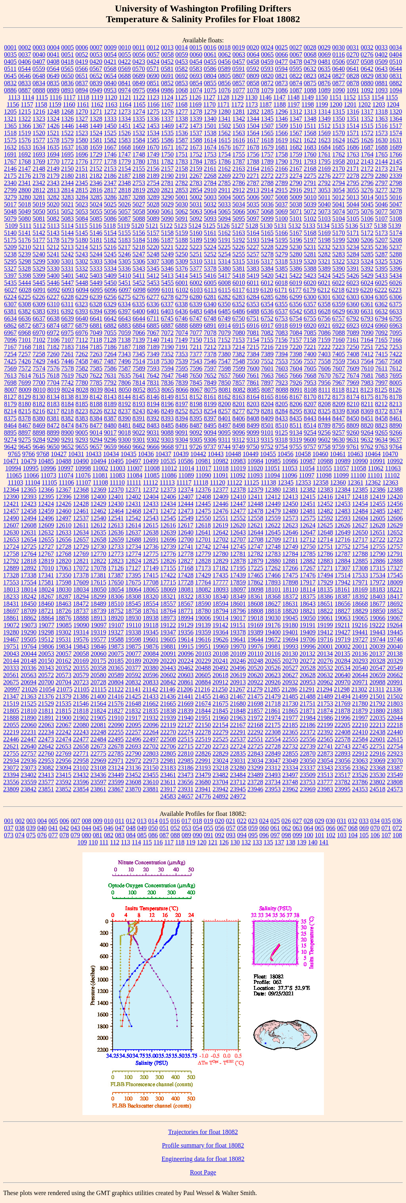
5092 (196, 218)
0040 (39, 54)
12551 (220, 518)
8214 (10, 411)
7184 (81, 347)
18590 (203, 603)
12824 (133, 561)
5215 (96, 247)
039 (31, 828)
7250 (353, 347)
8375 (10, 418)
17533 (360, 575)
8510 (281, 425)
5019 (39, 204)
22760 (46, 753)
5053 (81, 211)
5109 (11, 225)
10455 (268, 454)
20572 (46, 675)
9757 (310, 446)
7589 (138, 368)
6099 (153, 289)
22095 (133, 725)
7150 (195, 339)
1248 (53, 111)
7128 (109, 339)
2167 (295, 168)
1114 (28, 97)
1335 (138, 118)
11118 (200, 482)
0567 (96, 68)
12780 (220, 553)
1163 (111, 104)
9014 (96, 432)
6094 (82, 289)
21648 (133, 703)
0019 (238, 47)
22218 (395, 725)
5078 (395, 211)
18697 (11, 610)
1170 (209, 104)
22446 (11, 739)
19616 (203, 639)
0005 (67, 47)
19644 (255, 639)
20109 (238, 653)
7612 (395, 368)
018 (197, 820)
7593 (153, 368)
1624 (338, 140)
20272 (308, 660)
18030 (64, 589)
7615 (39, 375)
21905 (98, 717)
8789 (324, 425)
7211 (196, 347)
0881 (381, 83)
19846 (98, 646)
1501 (210, 125)
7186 (110, 347)
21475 (255, 696)
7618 (53, 375)
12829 (220, 561)
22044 (395, 717)
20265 (273, 660)
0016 (210, 47)
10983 (238, 461)
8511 (295, 425)
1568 (310, 133)
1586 (167, 140)
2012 (353, 161)
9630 (338, 439)
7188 (138, 347)
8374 (395, 411)
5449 (96, 282)
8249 (167, 411)
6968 (24, 332)
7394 (281, 354)
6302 (338, 297)
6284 (253, 297)
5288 (395, 254)
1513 (338, 125)
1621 (295, 140)
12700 (185, 539)
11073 (48, 475)
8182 (39, 404)
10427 (59, 454)
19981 (273, 646)
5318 (281, 261)
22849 (273, 753)
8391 (138, 418)
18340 (220, 596)
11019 (238, 468)
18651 (325, 603)
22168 (255, 725)
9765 (14, 454)
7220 (295, 347)
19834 (63, 646)
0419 (81, 61)
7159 (324, 339)
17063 (63, 568)
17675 (133, 582)
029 (319, 820)
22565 (325, 739)
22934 (11, 760)
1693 (39, 154)
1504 (253, 125)
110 (93, 842)
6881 (96, 325)
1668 (124, 147)
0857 (238, 83)
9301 (138, 439)
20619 (238, 675)
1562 (224, 133)
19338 (133, 632)
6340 (210, 304)
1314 (324, 111)
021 (231, 820)
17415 (151, 575)
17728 (185, 582)
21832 (133, 710)
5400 (53, 275)
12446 (220, 503)
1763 (353, 154)
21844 (203, 710)
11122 (234, 482)
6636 (24, 318)
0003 (39, 47)
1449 (96, 125)
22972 (133, 760)
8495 (210, 425)
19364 (220, 632)
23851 (46, 789)
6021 (324, 282)
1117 (69, 97)
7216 (267, 347)
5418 (238, 275)
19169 (255, 625)
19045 (290, 618)
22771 (81, 753)
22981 (168, 760)
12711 (290, 539)
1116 (56, 97)
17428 (185, 575)
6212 (324, 289)
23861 (98, 789)
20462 (185, 668)
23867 (116, 789)
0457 (238, 61)
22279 (220, 732)
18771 (185, 610)
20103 (203, 653)
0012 (153, 47)
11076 (82, 475)
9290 (53, 439)
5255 (238, 254)
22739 (308, 746)
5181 (96, 240)
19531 (63, 639)
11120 (217, 482)
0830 (381, 76)
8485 (167, 425)
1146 (265, 97)
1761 (324, 154)
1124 (167, 97)
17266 (290, 568)
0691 (167, 76)
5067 (253, 211)
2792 (324, 182)
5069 (281, 211)
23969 (308, 789)
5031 (196, 204)
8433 (281, 418)
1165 (139, 104)
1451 (124, 125)
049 (142, 828)
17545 (395, 575)
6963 (395, 325)
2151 (81, 168)
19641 (238, 639)
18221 (394, 589)
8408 (253, 418)
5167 (295, 232)
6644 (138, 318)
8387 (110, 418)
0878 (353, 83)
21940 (185, 717)
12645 (273, 532)
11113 (167, 482)
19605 (168, 639)
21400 (98, 696)
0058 (167, 54)
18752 (116, 610)
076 (42, 835)
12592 (325, 518)
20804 (116, 682)
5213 (67, 247)
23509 (308, 774)
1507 (267, 125)
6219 (352, 289)
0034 (395, 47)
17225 (255, 568)
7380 (224, 354)
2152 (96, 168)
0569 (124, 68)
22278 (203, 732)
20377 (133, 668)
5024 (96, 204)
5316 (253, 261)
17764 (203, 582)
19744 (377, 639)
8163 (238, 396)
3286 (110, 197)
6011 (253, 282)
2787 (253, 182)
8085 (253, 389)
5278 (267, 254)
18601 (238, 603)
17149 (151, 568)
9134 (295, 432)
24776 (203, 796)
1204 (393, 104)
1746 (110, 154)
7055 (110, 332)
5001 (181, 197)
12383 (325, 489)
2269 (224, 175)
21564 (98, 703)
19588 (116, 639)
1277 (181, 111)
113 (125, 842)
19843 (81, 646)
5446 (53, 282)
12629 (395, 525)
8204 (267, 404)
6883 (124, 325)
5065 (224, 211)
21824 (98, 710)
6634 (10, 318)
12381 (290, 489)
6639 (67, 318)
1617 (253, 140)
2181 (81, 175)
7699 (24, 382)
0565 (67, 68)
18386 (325, 596)
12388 (395, 489)
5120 (137, 225)
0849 (138, 83)
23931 (185, 789)
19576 (81, 639)
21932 (151, 717)
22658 (81, 746)
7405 (338, 354)
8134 (53, 396)
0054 (110, 54)
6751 (253, 318)
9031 (153, 432)
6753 (281, 318)
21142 (150, 689)
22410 (360, 732)
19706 (308, 639)
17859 (238, 582)
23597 (98, 782)
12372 (151, 489)
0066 (281, 54)
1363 (381, 118)
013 (142, 820)
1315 (338, 111)
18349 (238, 596)
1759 (295, 154)
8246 (153, 411)
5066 (238, 211)
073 (8, 835)
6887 (167, 325)
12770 (98, 553)
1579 (67, 140)
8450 (353, 418)
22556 (308, 739)
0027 (295, 47)
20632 (325, 675)
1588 (196, 140)
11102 (392, 475)
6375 (395, 304)
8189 (110, 404)
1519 (24, 133)
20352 (63, 668)
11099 (341, 475)
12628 (377, 525)
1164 (125, 104)
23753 (308, 782)
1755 (238, 154)
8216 (39, 411)
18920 (116, 618)
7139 (138, 339)
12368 (81, 489)
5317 (267, 261)
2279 (367, 175)
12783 (273, 553)
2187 (124, 175)
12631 (28, 532)
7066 (138, 332)
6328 (96, 304)
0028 (310, 47)
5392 (367, 268)
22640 (28, 746)
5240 (39, 254)
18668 (360, 603)
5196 (295, 240)
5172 (367, 232)
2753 (138, 182)
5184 (138, 240)
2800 (24, 190)
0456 (224, 61)
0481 (324, 61)
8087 (267, 389)
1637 (67, 147)
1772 (67, 161)
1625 (353, 140)
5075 (353, 211)
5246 (124, 254)
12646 (290, 532)
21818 (81, 710)
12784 (290, 553)
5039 (310, 204)
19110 (133, 625)
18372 (290, 596)
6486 (238, 311)
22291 (238, 732)
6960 (381, 325)
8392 (153, 418)
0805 (224, 76)
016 (175, 820)
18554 (151, 603)
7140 (152, 339)
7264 (110, 354)
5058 (138, 211)
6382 (24, 311)
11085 (151, 475)
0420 (96, 61)
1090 (338, 90)
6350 (224, 304)
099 (297, 835)
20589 (116, 675)
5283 (338, 254)
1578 (53, 140)
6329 (110, 304)
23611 (168, 782)
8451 (367, 418)
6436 (181, 311)
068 (353, 828)
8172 (324, 396)
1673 (196, 147)
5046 (381, 204)
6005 (210, 282)
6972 (53, 332)
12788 (360, 553)
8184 (67, 404)
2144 (381, 161)
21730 (290, 703)
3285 (96, 197)
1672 (181, 147)
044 (86, 828)
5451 (124, 282)
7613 (10, 375)
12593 (342, 518)
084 (131, 835)
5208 (395, 240)
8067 (196, 389)
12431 (133, 503)
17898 (290, 582)
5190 (210, 240)
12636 (116, 532)
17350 (63, 575)
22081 (98, 725)
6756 (324, 318)
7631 (110, 375)
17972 (377, 582)
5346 (167, 268)
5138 (380, 225)
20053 (46, 653)
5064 (210, 211)
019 (208, 820)
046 (108, 828)
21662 (151, 703)
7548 (238, 361)
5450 (110, 282)
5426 (353, 275)
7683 (381, 375)
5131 (280, 225)
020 (219, 820)
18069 (168, 589)
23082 (46, 767)
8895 (10, 432)
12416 (325, 496)
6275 (124, 297)
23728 (255, 782)
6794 (381, 318)
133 (257, 842)
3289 (153, 197)
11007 (134, 468)
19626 (220, 639)
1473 (196, 125)
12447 (238, 503)
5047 (395, 204)
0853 (181, 83)
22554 (273, 739)
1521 (53, 133)
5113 (53, 225)
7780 (81, 382)
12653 (11, 539)
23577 (46, 782)
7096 (10, 339)
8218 (67, 411)
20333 (11, 668)
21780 (360, 703)
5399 (39, 275)
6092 (53, 289)
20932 (290, 682)
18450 (28, 603)
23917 (168, 789)
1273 (124, 111)
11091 (220, 475)
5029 (167, 204)
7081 (253, 332)
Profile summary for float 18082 (203, 1145)
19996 (308, 646)
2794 (338, 182)
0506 (338, 61)
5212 (53, 247)
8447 (338, 418)
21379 (63, 696)
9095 (224, 432)
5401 (67, 275)
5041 (338, 204)
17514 (342, 575)
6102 (182, 289)
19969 (220, 646)
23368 (377, 767)
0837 (81, 83)
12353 (303, 482)
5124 (194, 225)
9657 (96, 446)
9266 (395, 432)
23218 (220, 767)
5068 (267, 211)
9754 (281, 446)
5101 (295, 218)
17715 (168, 582)
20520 (255, 668)
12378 (238, 489)
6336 (153, 304)
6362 (381, 304)
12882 (308, 561)
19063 (342, 618)
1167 (167, 104)
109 (82, 842)
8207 (310, 404)
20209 (151, 660)
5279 (281, 254)
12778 (185, 553)
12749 (290, 546)
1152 (349, 97)
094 (242, 835)
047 (119, 828)
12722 (377, 539)
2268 (210, 175)
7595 (181, 368)
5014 (367, 197)
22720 (203, 746)
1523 (81, 133)
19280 (11, 632)
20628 (308, 675)
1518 (10, 133)
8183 (53, 404)
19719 (342, 639)
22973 (151, 760)
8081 (224, 389)
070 (375, 828)
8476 (81, 425)
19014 (220, 618)
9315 (267, 439)
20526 (273, 668)
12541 (116, 518)
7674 (353, 375)
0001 (10, 47)
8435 (295, 418)
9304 (181, 439)
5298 (24, 261)
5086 (110, 218)
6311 (67, 304)
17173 (203, 568)
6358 (324, 304)
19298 (46, 632)
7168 (24, 347)
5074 (338, 211)
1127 (209, 97)
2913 (253, 190)
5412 (153, 275)
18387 (342, 596)
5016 (395, 197)
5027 (138, 204)
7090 (367, 332)
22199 (325, 725)
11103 (15, 482)
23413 (46, 774)
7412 (367, 354)
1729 (96, 154)
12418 (360, 496)
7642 (153, 375)
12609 (46, 525)
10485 (46, 461)
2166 (281, 168)
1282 (253, 111)
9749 (238, 446)
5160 (196, 232)
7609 (353, 368)
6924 (367, 325)
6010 (238, 282)
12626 (342, 525)
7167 (10, 347)
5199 (338, 240)
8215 (24, 411)
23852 (63, 789)
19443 (377, 632)
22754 (395, 746)
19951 (203, 646)
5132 (294, 225)
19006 (203, 618)
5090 (167, 218)
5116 (95, 225)
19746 (395, 639)
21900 (63, 717)
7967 (338, 382)
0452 (167, 61)
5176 (24, 240)
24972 (238, 796)
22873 (325, 753)
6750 (238, 318)
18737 (81, 610)
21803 (395, 703)
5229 (281, 247)
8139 (81, 396)
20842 (168, 682)
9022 (138, 432)
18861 (11, 618)
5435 (10, 282)
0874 (295, 83)
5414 (181, 275)
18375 (308, 596)
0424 (153, 61)
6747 (196, 318)
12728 (63, 546)
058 (242, 828)
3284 (81, 197)
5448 (81, 282)
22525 (220, 739)
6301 (324, 297)
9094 (210, 432)
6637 (39, 318)
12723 (395, 539)
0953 (110, 90)
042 (64, 828)
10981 (203, 461)
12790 (377, 553)
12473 (185, 511)
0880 (367, 83)
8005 (395, 382)
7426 (24, 361)
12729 (81, 546)
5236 (381, 247)
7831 (153, 382)
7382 (238, 354)
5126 (223, 225)
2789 (281, 182)
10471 (11, 461)
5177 (39, 240)
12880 (273, 561)
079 (75, 835)
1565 (267, 133)
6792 (353, 318)
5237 (395, 247)
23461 (168, 774)
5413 (167, 275)
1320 (395, 111)
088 (175, 835)
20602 (168, 675)
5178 (53, 240)
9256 (324, 432)
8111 (324, 389)
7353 (181, 354)
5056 (110, 211)
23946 (255, 789)
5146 (96, 232)
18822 (325, 610)
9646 (39, 446)
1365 (10, 125)
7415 (381, 354)
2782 (181, 182)
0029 (324, 47)
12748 (273, 546)
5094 (224, 218)
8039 (96, 389)
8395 (196, 418)
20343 (46, 668)
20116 (272, 653)
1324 (53, 118)
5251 (196, 254)
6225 (24, 297)
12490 (11, 518)
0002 (24, 47)
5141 (24, 232)
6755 (310, 318)
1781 (153, 161)
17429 (203, 575)
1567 (295, 133)
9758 (324, 446)
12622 (273, 525)
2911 (224, 190)
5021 (67, 204)
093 (231, 835)
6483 (196, 311)
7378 (210, 354)
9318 (281, 439)
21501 (377, 696)
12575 (308, 518)
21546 (81, 703)
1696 (81, 154)
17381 (98, 575)
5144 (67, 232)
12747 (255, 546)
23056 (342, 760)
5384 (267, 268)
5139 (394, 225)
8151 (181, 396)
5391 (353, 268)
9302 (153, 439)
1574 (395, 133)
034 (375, 820)
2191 (181, 175)
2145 (395, 161)
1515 (367, 125)
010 (108, 820)
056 (219, 828)
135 (268, 842)
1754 (224, 154)
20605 (203, 675)
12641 (203, 532)
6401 (153, 311)
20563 (28, 675)
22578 (342, 739)
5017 (10, 204)
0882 (395, 83)
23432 (81, 774)
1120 (111, 97)
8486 (181, 425)
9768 (42, 454)
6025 (381, 282)
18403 (377, 596)
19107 (116, 625)
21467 (238, 696)
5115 (81, 225)
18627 (273, 603)
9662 (138, 446)
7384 (253, 354)
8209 (338, 404)
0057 (153, 54)
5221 (167, 247)
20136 (360, 653)
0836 (67, 83)
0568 (110, 68)
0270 (353, 54)
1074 (196, 90)
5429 (367, 275)
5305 (124, 261)
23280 (238, 767)
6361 (367, 304)
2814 (67, 190)
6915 (238, 325)
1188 (280, 104)
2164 (253, 168)
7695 (395, 375)
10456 (285, 454)
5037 (281, 204)
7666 (295, 375)
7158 (309, 339)
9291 (67, 439)
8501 (267, 425)
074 (20, 835)
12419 (377, 496)
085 (142, 835)
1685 (338, 147)
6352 (238, 304)
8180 (24, 404)
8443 (310, 418)
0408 (53, 61)
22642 (46, 746)
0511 (10, 68)
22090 (116, 725)
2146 (10, 168)
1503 (238, 125)
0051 (67, 54)
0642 (367, 68)
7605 (310, 368)
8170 (310, 396)
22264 (151, 732)
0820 (267, 76)
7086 (324, 332)
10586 (185, 461)
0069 (324, 54)
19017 (238, 618)
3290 (167, 197)
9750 (253, 446)
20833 (151, 682)
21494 (342, 696)
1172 (237, 104)
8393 (167, 418)
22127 (185, 725)
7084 (295, 332)
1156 (13, 104)
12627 (360, 525)
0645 (10, 76)
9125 (281, 432)
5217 (124, 247)
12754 (360, 546)
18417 (395, 596)
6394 (96, 311)
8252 (181, 411)
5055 (96, 211)
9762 (367, 446)
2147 (24, 168)
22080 (81, 725)
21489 (325, 696)
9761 (353, 446)
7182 (53, 347)
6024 (367, 282)
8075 (210, 389)
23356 (342, 767)
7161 (352, 339)
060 (264, 828)
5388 (310, 268)
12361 (355, 482)
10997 (65, 468)
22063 (46, 725)
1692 (24, 154)
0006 (81, 47)
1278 (196, 111)
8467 (24, 425)
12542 (133, 518)
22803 (151, 753)
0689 (138, 76)
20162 (63, 660)
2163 (238, 168)
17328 (11, 575)
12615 (151, 525)
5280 (295, 254)
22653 (63, 746)
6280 (196, 297)
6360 (353, 304)
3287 (124, 197)
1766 (395, 154)
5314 (224, 261)
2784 (210, 182)
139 (301, 842)
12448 (255, 503)
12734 (133, 546)
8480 (110, 425)
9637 (395, 439)
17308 (360, 568)
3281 (39, 197)
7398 (295, 354)
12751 (325, 546)
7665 (281, 375)
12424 (46, 503)
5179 (67, 240)
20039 (377, 646)
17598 (63, 582)
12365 (28, 489)
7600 (253, 368)
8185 (81, 404)
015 (164, 820)
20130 (290, 653)
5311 (210, 261)
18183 (377, 589)
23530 (377, 774)
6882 (110, 325)
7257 (24, 354)
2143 (367, 161)
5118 (109, 225)
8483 (153, 425)
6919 (295, 325)
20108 (221, 653)
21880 (377, 710)
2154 (124, 168)
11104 (32, 482)
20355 (81, 668)
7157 (295, 339)
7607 (338, 368)
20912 (220, 682)
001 (8, 820)
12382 (308, 489)
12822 (98, 561)
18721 (46, 610)
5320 (310, 261)
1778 (110, 161)
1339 (196, 118)
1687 (367, 147)
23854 (81, 789)
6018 (281, 282)
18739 (98, 610)
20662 (395, 675)
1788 (253, 161)
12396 (63, 496)
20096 (186, 653)
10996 (48, 468)
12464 (116, 511)
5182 (110, 240)
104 (353, 835)
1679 (267, 147)
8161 (210, 396)
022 (242, 820)
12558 (255, 518)
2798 (395, 182)
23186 (185, 767)
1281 (238, 111)
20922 (255, 682)
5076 (367, 211)
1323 (39, 118)
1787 (238, 161)
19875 (133, 646)
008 (86, 820)
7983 (367, 382)
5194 (267, 240)
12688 (133, 539)
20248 (255, 660)
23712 (238, 782)
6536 (267, 311)
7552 (267, 361)
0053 (96, 54)
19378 (238, 632)
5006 (253, 197)
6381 (10, 311)
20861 (185, 682)
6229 (81, 297)
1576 (24, 140)
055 (208, 828)
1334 (124, 118)
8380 (39, 418)
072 (397, 828)
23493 (273, 774)
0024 (267, 47)
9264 (367, 432)
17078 (98, 568)
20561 (11, 675)
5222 (181, 247)
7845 (196, 382)
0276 (367, 54)
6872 (24, 325)
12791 (395, 553)
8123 (366, 389)
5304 (110, 261)
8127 (10, 396)
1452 (138, 125)
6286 (281, 297)
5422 (295, 275)
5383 (253, 268)
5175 (10, 240)
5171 (353, 232)
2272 (267, 175)
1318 (381, 111)
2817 (110, 190)
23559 (28, 782)
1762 (338, 154)
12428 (81, 503)
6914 (224, 325)
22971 (116, 760)
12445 (203, 503)
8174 (353, 396)
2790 (295, 182)
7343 (124, 354)
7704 (53, 382)
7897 (267, 382)
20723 (81, 682)
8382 (67, 418)
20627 (290, 675)
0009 (110, 47)
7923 (281, 382)
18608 (255, 603)
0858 (253, 83)
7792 (110, 382)
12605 (377, 518)
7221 (310, 347)
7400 (310, 354)
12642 (220, 532)
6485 (224, 311)
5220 (153, 247)
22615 (395, 739)
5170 (338, 232)
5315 (238, 261)
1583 (124, 140)
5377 (196, 268)
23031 (238, 760)
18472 (81, 603)
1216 (39, 111)
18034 (81, 589)
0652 (96, 76)
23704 (220, 782)
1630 (381, 140)
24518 (377, 789)
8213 (395, 404)
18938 (151, 618)
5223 (196, 247)
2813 (53, 190)
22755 (11, 753)
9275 (24, 439)
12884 (342, 561)
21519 (11, 703)
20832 (133, 682)
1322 (24, 118)
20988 (377, 682)
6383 (39, 311)
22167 (238, 725)
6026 (395, 282)
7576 (53, 368)
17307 (342, 568)
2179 (53, 175)
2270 (238, 175)
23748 (290, 782)
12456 (395, 503)
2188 (138, 175)
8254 (210, 411)
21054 (47, 689)
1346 (281, 118)
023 (253, 820)
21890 (28, 717)
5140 (10, 232)
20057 (64, 653)
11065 (14, 475)
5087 (124, 218)
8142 (96, 396)
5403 (96, 275)
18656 (342, 603)
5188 (181, 240)
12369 (98, 489)
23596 (81, 782)
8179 (10, 404)
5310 (196, 261)
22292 (255, 732)
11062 (375, 468)
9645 (24, 446)
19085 (64, 625)
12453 (342, 503)
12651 (377, 532)
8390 (124, 418)
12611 (80, 525)
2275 (310, 175)
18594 (220, 603)
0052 (81, 54)
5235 (367, 247)
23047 (273, 760)
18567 (185, 603)
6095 (96, 289)
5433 (381, 275)
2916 (295, 190)
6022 (338, 282)
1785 (210, 161)
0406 (24, 61)
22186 (308, 725)
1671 (167, 147)
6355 (281, 304)
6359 (338, 304)
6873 (39, 325)
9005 (81, 432)
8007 (10, 389)
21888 (11, 717)
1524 (96, 133)
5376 (181, 268)
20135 (342, 653)
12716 (342, 539)
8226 (96, 411)
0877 (338, 83)
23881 (151, 789)
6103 (196, 289)
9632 (367, 439)
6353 (253, 304)
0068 (310, 54)
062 (286, 828)
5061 (167, 211)
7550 (253, 361)
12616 (168, 525)
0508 (367, 61)
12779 (203, 553)
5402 (81, 275)
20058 (81, 653)
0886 (10, 90)
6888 (181, 325)
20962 (325, 682)
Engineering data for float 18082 (203, 1158)
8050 (125, 389)
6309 (39, 304)
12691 (151, 539)
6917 (267, 325)
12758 (11, 553)
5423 (310, 275)
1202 (364, 104)
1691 (10, 154)
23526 (360, 774)
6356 (295, 304)
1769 (39, 161)
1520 (39, 133)
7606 (324, 368)
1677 (238, 147)
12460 (63, 511)
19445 (395, 632)
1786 (224, 161)
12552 (238, 518)
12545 (168, 518)
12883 (325, 561)
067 (342, 828)
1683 (310, 147)
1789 (267, 161)
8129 (24, 396)
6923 (353, 325)
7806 (124, 382)
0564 (53, 68)
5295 (10, 261)
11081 (100, 475)
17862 (255, 582)
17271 (325, 568)
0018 (224, 47)
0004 (53, 47)
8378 (24, 418)
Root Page (203, 1172)
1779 (124, 161)
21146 (167, 689)
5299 (39, 261)
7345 (138, 354)
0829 (367, 76)
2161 (210, 168)
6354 (267, 304)
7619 (67, 375)
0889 (53, 90)
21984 (308, 717)
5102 (310, 218)
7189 (153, 347)
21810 (28, 710)
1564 (253, 133)
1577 (39, 140)
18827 (342, 610)
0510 (395, 61)
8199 (210, 404)
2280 (381, 175)
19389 (255, 632)
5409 (110, 275)
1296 (281, 111)
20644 (360, 675)
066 (330, 828)
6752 (267, 318)
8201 (238, 404)
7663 (267, 375)
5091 (181, 218)
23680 (203, 782)
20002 (342, 646)
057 (231, 828)
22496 (133, 739)
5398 (24, 275)
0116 (338, 54)
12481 (308, 511)
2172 (367, 168)
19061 (325, 618)
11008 (152, 468)
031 (342, 820)
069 (364, 828)
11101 (375, 475)
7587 (124, 368)
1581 (96, 140)
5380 (224, 268)
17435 (220, 575)
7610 (367, 368)
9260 (353, 432)
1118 (83, 97)
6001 (181, 282)
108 (397, 835)
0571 (153, 68)
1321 (10, 118)
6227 (53, 297)
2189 (153, 175)
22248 (98, 732)
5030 (181, 204)
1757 (267, 154)
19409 (308, 632)
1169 (195, 104)
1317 (367, 111)
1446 (67, 125)
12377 (220, 489)
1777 (96, 161)
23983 (325, 789)
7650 (196, 375)
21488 (308, 696)
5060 (153, 211)
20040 (395, 646)
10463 (355, 454)
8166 (281, 396)
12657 (81, 539)
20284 (342, 660)
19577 (98, 639)
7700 (39, 382)
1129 (237, 97)
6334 (124, 304)
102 (330, 835)
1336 (153, 118)
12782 (255, 553)
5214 (81, 247)
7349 (153, 354)
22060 (28, 725)
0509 (381, 61)
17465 (255, 575)
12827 (185, 561)
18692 (395, 603)
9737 (210, 446)
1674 (210, 147)
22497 (151, 739)
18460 (46, 603)
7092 (381, 332)
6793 (367, 318)
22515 (185, 739)
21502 (395, 696)
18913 (98, 618)
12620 (238, 525)
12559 (273, 518)
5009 (295, 197)
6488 (253, 311)
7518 (153, 361)
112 (114, 842)
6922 (338, 325)
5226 (238, 247)
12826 (168, 561)
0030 (338, 47)
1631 (395, 140)
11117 (184, 482)
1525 (110, 133)
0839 (96, 83)
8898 (39, 432)
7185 (96, 347)
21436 (168, 696)
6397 (124, 311)
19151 (238, 625)
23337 (308, 767)
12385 (360, 489)
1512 (324, 125)
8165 (267, 396)
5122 (166, 225)
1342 (238, 118)
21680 (238, 703)
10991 (377, 461)
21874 (325, 710)
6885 (153, 325)
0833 (24, 83)
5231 (310, 247)
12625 (325, 525)
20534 (342, 668)
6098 (139, 289)
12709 (273, 539)
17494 (325, 575)
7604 (295, 368)
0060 (196, 54)
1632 (10, 147)
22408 (342, 732)
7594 (167, 368)
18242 (28, 596)
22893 (342, 753)
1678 (253, 147)
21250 (220, 689)
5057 (124, 211)
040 (42, 828)
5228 (267, 247)
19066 (377, 618)
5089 (153, 218)
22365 (290, 732)
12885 (360, 561)
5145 (81, 232)
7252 (381, 347)
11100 (358, 475)
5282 (324, 254)
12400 (98, 496)
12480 (290, 511)
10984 (255, 461)
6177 (295, 289)
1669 (138, 147)
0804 (210, 76)
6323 (81, 304)
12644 (255, 532)
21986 (325, 717)
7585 (96, 368)
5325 (381, 261)
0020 (253, 47)
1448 (81, 125)
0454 (196, 61)
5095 (238, 218)
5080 (24, 218)
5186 (153, 240)
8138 (67, 396)
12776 (168, 553)
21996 (342, 717)
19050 (308, 618)
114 (136, 842)
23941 (203, 789)
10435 (128, 454)
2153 (110, 168)
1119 (97, 97)
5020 (53, 204)
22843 (255, 753)
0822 (295, 76)
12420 (395, 496)
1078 (253, 90)
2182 (96, 175)
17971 (360, 582)
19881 (168, 646)
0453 (181, 61)
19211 (342, 625)
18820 (290, 610)
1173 (251, 104)
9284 (39, 439)
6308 (24, 304)
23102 (81, 767)
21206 (185, 689)
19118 (150, 625)
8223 (81, 411)
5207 (381, 240)
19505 (28, 639)
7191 (181, 347)
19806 (46, 646)
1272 (110, 111)
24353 (360, 789)
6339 (196, 304)
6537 (281, 311)
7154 (252, 339)
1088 (310, 90)
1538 (210, 133)
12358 (320, 482)
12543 (151, 518)
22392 (325, 732)
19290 (28, 632)
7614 (24, 375)
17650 (116, 582)
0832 (10, 83)
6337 (167, 304)
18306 (116, 596)
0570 (138, 68)
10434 (111, 454)
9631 (353, 439)
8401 (224, 418)
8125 (381, 389)
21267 (237, 689)
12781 (238, 553)
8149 (167, 396)
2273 (281, 175)
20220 (168, 660)
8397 (210, 418)
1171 (223, 104)
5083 (67, 218)
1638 (81, 147)
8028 (82, 389)
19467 (11, 639)
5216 (110, 247)
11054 (306, 468)
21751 (308, 703)
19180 (290, 625)
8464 (10, 425)
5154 (110, 232)
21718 (273, 703)
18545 (133, 603)
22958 (81, 760)
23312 (273, 767)
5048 (10, 211)
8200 (224, 404)
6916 (253, 325)
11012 (169, 468)
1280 (224, 111)
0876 (324, 83)
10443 (216, 454)
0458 (253, 61)
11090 (203, 475)
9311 (224, 439)
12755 (377, 546)
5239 (24, 254)
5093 (210, 218)
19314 (81, 632)
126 (224, 842)
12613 (116, 525)
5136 (351, 225)
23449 (116, 774)
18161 (342, 589)
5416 (210, 275)
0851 (153, 83)
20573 (63, 675)
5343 (138, 268)
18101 (273, 589)
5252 (210, 254)
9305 (196, 439)
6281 (210, 297)
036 (397, 820)
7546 (210, 361)
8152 (196, 396)
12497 (63, 518)
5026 (124, 204)
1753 (210, 154)
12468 (133, 511)
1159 (55, 104)
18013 (11, 589)
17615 (98, 582)
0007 (96, 47)
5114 (67, 225)
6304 (367, 297)
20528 (308, 668)
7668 (310, 375)
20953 (308, 682)
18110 (290, 589)
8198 (196, 404)
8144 (124, 396)
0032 (367, 47)
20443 (168, 668)
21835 (151, 710)
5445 (39, 282)
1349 (324, 118)
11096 (289, 475)
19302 (63, 632)
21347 (11, 696)
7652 (210, 375)
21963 (238, 717)
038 (20, 828)
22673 (98, 746)
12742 (203, 546)
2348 (124, 182)
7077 (196, 332)
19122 (168, 625)
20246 (238, 660)
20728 (98, 682)
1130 (251, 97)
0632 (310, 68)
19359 (203, 632)
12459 (46, 511)
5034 (238, 204)
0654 (110, 76)
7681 (367, 375)
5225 (224, 247)
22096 (151, 725)
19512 (46, 639)
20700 (46, 682)
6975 (67, 332)
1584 (138, 140)
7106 (53, 339)
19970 (238, 646)
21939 (168, 717)
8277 (238, 411)
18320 (151, 596)
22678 (116, 746)
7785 (96, 382)
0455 (210, 61)
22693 (133, 746)
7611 (381, 368)
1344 (253, 118)
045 (97, 828)
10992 (395, 461)
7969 (353, 382)
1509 (281, 125)
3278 (395, 190)
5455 (167, 282)
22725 (255, 746)
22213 (377, 725)
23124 (116, 767)
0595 (295, 68)
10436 (146, 454)
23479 (203, 774)
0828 (353, 76)
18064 (134, 589)
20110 (255, 653)
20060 (99, 653)
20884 (203, 682)
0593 (267, 68)
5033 (224, 204)
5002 (196, 197)
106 (375, 835)
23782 (342, 782)
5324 (367, 261)
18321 (168, 596)
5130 (266, 225)
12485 (377, 511)
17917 (308, 582)
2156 (153, 168)
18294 (81, 596)
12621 (255, 525)
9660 (124, 446)
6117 (238, 289)
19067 (395, 618)
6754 (295, 318)
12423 (28, 503)
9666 (153, 446)
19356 (185, 632)
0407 (39, 61)
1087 (295, 90)
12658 (98, 539)
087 (164, 835)
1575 (10, 140)
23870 (133, 789)
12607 (11, 525)
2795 (353, 182)
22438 (377, 732)
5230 (295, 247)
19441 (360, 632)
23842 (28, 789)
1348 (310, 118)
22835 (238, 753)
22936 (28, 760)
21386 (81, 696)
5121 (152, 225)
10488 (63, 461)
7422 (395, 354)
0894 (81, 90)
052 (175, 828)
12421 (11, 503)
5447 (67, 282)
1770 (53, 161)
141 (324, 842)
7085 (310, 332)
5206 (367, 240)
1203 (378, 104)
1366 (24, 125)
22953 (46, 760)
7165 (381, 339)
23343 (325, 767)
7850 (224, 382)
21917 (133, 717)
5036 (267, 204)
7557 (310, 361)
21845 (220, 710)
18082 (203, 589)
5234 (353, 247)
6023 (353, 282)
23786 (360, 782)
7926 (295, 382)
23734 (273, 782)
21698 (255, 703)
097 (275, 835)
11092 (237, 475)
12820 (63, 561)
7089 (353, 332)
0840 (110, 83)
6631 (367, 311)
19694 (290, 639)
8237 (124, 411)
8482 (138, 425)
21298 (342, 689)
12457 (11, 511)
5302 (81, 261)
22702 (151, 746)
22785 (116, 753)
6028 (25, 289)
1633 (24, 147)
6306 (395, 297)
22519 (203, 739)
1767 (10, 161)
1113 (14, 97)
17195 (238, 568)
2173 (381, 168)
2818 (124, 190)
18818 (273, 610)
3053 (324, 190)
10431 (76, 454)
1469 (167, 125)
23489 (255, 774)
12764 (28, 553)
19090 (81, 625)
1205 (10, 111)
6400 (138, 311)
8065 (167, 389)
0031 (353, 47)
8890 (395, 425)
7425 (10, 361)
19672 (273, 639)
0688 (124, 76)
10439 (181, 454)
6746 (181, 318)
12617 (185, 525)
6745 (167, 318)
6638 (53, 318)
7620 (81, 375)
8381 (53, 418)
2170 (338, 168)
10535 (168, 461)
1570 (338, 133)
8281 (267, 411)
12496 (46, 518)
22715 (185, 746)
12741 (185, 546)
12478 (255, 511)
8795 (338, 425)
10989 (342, 461)
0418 (67, 61)
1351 (353, 118)
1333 (110, 118)
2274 (295, 175)
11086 (168, 475)
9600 (310, 439)
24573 (395, 789)
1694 (53, 154)
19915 (185, 646)
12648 (325, 532)
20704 (63, 682)
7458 (81, 361)
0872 (267, 83)
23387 (395, 767)
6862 (10, 325)
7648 (181, 375)
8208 (324, 404)
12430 (116, 503)
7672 (338, 375)
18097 (238, 589)
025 (275, 820)
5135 (337, 225)
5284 (353, 254)
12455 (377, 503)
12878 (238, 561)
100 (308, 835)
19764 (28, 646)
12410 (238, 496)
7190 (167, 347)
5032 (210, 204)
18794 (220, 610)
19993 (290, 646)
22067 (63, 725)
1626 (367, 140)
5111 (25, 225)
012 (131, 820)
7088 (338, 332)
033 (364, 820)
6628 (324, 311)
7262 (81, 354)
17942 (342, 582)
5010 (310, 197)
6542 (295, 311)
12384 (342, 489)
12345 (285, 482)
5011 (324, 197)
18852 (395, 610)
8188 (96, 404)
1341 (224, 118)
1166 (153, 104)
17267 (308, 568)
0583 (196, 68)
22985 (185, 760)
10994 (13, 468)
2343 (53, 182)
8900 (67, 432)
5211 (39, 247)
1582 (110, 140)
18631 (290, 603)
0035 (10, 54)
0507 (353, 61)
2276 (324, 175)
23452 (133, 774)
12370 (116, 489)
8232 (110, 411)
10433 (94, 454)
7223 (338, 347)
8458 (381, 418)
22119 (168, 725)
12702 (220, 539)
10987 (308, 461)
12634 (81, 532)
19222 (377, 625)
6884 (138, 325)
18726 (63, 610)
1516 (381, 125)
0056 (138, 54)
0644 (395, 68)
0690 (153, 76)
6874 (53, 325)
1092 (367, 90)
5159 (181, 232)
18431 (11, 603)
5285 (367, 254)
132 (246, 842)
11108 (100, 482)
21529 (46, 703)
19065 (360, 618)
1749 (153, 154)
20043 (11, 653)
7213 (224, 347)
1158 (41, 104)
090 (197, 835)
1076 (224, 90)
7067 (153, 332)
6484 (210, 311)
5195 (281, 240)
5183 (124, 240)
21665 (168, 703)
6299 (295, 297)
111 (104, 842)
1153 (363, 97)
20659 (377, 675)
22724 (238, 746)
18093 (221, 589)
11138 (268, 482)
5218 (138, 247)
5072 (310, 211)
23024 (220, 760)
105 (364, 835)
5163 (238, 232)
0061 (210, 54)
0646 (24, 76)
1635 (53, 147)
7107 (67, 339)
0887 (24, 90)
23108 (98, 767)
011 (119, 820)
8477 (96, 425)
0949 (96, 90)
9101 (267, 432)
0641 (353, 68)
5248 (153, 254)
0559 (39, 68)
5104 (338, 218)
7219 (281, 347)
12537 (81, 518)
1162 (97, 104)
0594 (281, 68)
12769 (81, 553)
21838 (168, 710)
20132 (307, 653)
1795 (324, 161)
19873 (116, 646)
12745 (238, 546)
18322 (185, 596)
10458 (303, 454)
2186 (110, 175)
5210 (24, 247)
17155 (168, 568)
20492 (220, 668)
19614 (185, 639)
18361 (255, 596)
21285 (272, 689)
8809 (353, 425)
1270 (81, 111)
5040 (324, 204)
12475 (203, 511)
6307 (10, 304)
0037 (24, 54)
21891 (46, 717)
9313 (253, 439)
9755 (295, 446)
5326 (395, 261)
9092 (196, 432)
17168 (185, 568)
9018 (124, 432)
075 (31, 835)
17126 (116, 568)
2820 (153, 190)
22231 (28, 732)
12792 (11, 561)
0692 (181, 76)
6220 (366, 289)
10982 (220, 461)
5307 (153, 261)
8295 (295, 411)
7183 (67, 347)
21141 (133, 689)
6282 (224, 297)
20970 (342, 682)
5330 (53, 268)
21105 (81, 689)
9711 (181, 446)
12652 (395, 532)
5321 (324, 261)
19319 (98, 632)
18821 (308, 610)
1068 (181, 90)
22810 (185, 753)
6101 (167, 289)
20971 (360, 682)
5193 (253, 240)
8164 (253, 396)
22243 (81, 732)
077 (53, 835)
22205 (342, 725)
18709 (28, 610)
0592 (253, 68)
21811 (46, 710)
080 (86, 835)
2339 (395, 175)
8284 (281, 411)
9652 (67, 446)
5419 (253, 275)
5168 (310, 232)
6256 (110, 297)
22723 (220, 746)
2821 (167, 190)
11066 (31, 475)
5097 (253, 218)
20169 (81, 660)
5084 (81, 218)
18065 (151, 589)
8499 (253, 425)
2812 (39, 190)
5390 (338, 268)
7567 (381, 361)
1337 (167, 118)
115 (147, 842)
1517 (395, 125)
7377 (196, 354)
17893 (273, 582)
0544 (24, 68)
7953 (310, 382)
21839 (185, 710)
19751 (11, 646)
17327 (395, 568)
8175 (367, 396)
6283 (238, 297)
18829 (360, 610)
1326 (67, 118)
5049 (24, 211)
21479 (273, 696)
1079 (267, 90)
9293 (81, 439)
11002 (100, 468)
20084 (151, 653)
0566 (81, 68)
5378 (210, 268)
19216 (360, 625)
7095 (395, 332)
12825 (151, 561)
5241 (53, 254)
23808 (395, 782)
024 (264, 820)
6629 (338, 311)
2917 (310, 190)
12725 (28, 546)
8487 (196, 425)
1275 (153, 111)
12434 (168, 503)
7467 (96, 361)
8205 (281, 404)
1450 (110, 125)
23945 (238, 789)
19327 (116, 632)
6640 (81, 318)
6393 (81, 311)
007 (75, 820)
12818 (28, 561)
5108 (395, 218)
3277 (381, 190)
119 (190, 842)
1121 (125, 97)
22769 (63, 753)
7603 (281, 368)
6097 (125, 289)
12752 (342, 546)
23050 (308, 760)
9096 (238, 432)
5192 (238, 240)
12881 (290, 561)
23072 (11, 767)
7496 (124, 361)
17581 (46, 582)
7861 (253, 382)
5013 (353, 197)
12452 (325, 503)
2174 (395, 168)
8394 (181, 418)
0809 (253, 76)
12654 (28, 539)
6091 (39, 289)
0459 (267, 61)
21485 (290, 696)
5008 (281, 197)
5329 (39, 268)
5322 (338, 261)
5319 (295, 261)
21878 (342, 710)
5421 (281, 275)
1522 (67, 133)
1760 (310, 154)
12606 (395, 518)
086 (153, 835)
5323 (353, 261)
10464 (373, 454)
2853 (181, 190)
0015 (196, 47)
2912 (238, 190)
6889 (196, 325)
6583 (310, 311)
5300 (53, 261)
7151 (209, 339)
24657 (185, 796)
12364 (11, 489)
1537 (196, 133)
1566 (281, 133)
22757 (28, 753)
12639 (168, 532)
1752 (196, 154)
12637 (133, 532)
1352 (367, 118)
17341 (46, 575)
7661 (253, 375)
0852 (167, 83)
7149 (181, 339)
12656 (63, 539)
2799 (10, 190)
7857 (238, 382)
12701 (203, 539)
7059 (124, 332)
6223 (395, 289)
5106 (367, 218)
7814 (138, 382)
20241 (220, 660)
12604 (360, 518)
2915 (281, 190)
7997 (381, 382)
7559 (338, 361)
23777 (325, 782)
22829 (220, 753)
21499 (360, 696)
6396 (110, 311)
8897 (24, 432)
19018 (255, 618)
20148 (28, 660)
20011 (360, 646)
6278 (167, 297)
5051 (53, 211)
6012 (267, 282)
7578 (67, 368)
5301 (67, 261)
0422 (124, 61)
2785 (224, 182)
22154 (220, 725)
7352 (167, 354)
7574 (39, 368)
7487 (110, 361)
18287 (63, 596)
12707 (238, 539)
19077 (46, 625)
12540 (98, 518)
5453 (153, 282)
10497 (133, 461)
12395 (46, 496)
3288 (138, 197)
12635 (98, 532)
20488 (203, 668)
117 (169, 842)
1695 (67, 154)
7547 (224, 361)
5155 (124, 232)
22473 (46, 739)
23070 (395, 760)
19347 (168, 632)
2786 (238, 182)
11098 (323, 475)
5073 (324, 211)
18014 (29, 589)
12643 (238, 532)
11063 (392, 468)
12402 (133, 496)
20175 (98, 660)
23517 (342, 774)
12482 (325, 511)
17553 (11, 582)
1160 (69, 104)
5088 (138, 218)
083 (119, 835)
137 (279, 842)
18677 (377, 603)
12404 (151, 496)
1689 (395, 147)
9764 (395, 446)
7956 (324, 382)
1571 (353, 133)
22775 (98, 753)
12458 (28, 511)
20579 (81, 675)
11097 (306, 475)
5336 (124, 268)
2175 (10, 175)
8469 (39, 425)
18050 (99, 589)
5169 (324, 232)
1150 (321, 97)
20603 (185, 675)
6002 (196, 282)
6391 (53, 311)
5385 (281, 268)
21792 (377, 703)
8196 (167, 404)
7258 (39, 354)
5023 (81, 204)
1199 (322, 104)
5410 (124, 275)
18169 (360, 589)
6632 (381, 311)
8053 (153, 389)
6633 (395, 311)
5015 (381, 197)
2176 (24, 175)
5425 (338, 275)
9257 (338, 432)
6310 (53, 304)
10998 (83, 468)
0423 (138, 61)
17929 (325, 582)
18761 (151, 610)
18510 (116, 603)
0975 (138, 90)
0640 (338, 68)
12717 (360, 539)
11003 (117, 468)
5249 (167, 254)
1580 (81, 140)
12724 (11, 546)
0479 (310, 61)
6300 (310, 297)
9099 (253, 432)
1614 (210, 140)
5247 (138, 254)
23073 (28, 767)
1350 (338, 118)
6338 (181, 304)
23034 (255, 760)
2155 (138, 168)
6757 (338, 318)
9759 (338, 446)
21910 (116, 717)
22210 (360, 725)
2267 (196, 175)
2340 (10, 182)
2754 (153, 182)
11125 (251, 482)
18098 (256, 589)
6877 (67, 325)
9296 (110, 439)
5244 (96, 254)
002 (20, 820)
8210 (353, 404)
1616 (238, 140)
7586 (110, 368)
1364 (395, 118)
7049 (96, 332)
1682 (295, 147)
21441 (185, 696)
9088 (167, 432)
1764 (367, 154)
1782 (167, 161)
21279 (254, 689)
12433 (151, 503)
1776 (81, 161)
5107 (381, 218)
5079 (10, 218)
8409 (267, 418)
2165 (267, 168)
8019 (53, 389)
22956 (63, 760)
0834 (39, 83)
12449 (273, 503)
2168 (310, 168)
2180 (67, 175)
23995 (342, 789)
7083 (281, 332)
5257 (253, 254)
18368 (273, 596)
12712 (308, 539)
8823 (381, 425)
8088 (282, 389)
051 (164, 828)
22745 (360, 746)
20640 (342, 675)
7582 (81, 368)
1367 (39, 125)
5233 (338, 247)
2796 (367, 182)
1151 (335, 97)
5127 (237, 225)
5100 (281, 218)
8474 (67, 425)
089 (186, 835)
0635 (324, 68)
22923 (395, 753)
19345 (151, 632)
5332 (81, 268)
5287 (381, 254)
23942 (220, 789)
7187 (124, 347)
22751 (377, 746)
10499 (151, 461)
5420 (267, 275)
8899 (53, 432)
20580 (98, 675)
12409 (220, 496)
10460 (320, 454)
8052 (139, 389)
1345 (267, 118)
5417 (224, 275)
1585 (153, 140)
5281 (310, 254)
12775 (151, 553)
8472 (53, 425)
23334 (290, 767)
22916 (377, 753)
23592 (63, 782)
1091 (353, 90)
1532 (138, 133)
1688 (381, 147)
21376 (46, 696)
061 (275, 828)
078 (64, 835)
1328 (96, 118)
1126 (195, 97)
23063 (360, 760)
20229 (203, 660)
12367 (63, 489)
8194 (153, 404)
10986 (290, 461)
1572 (367, 133)
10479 (28, 461)
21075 (64, 689)
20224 (185, 660)
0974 (124, 90)
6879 (81, 325)
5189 (196, 240)
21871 (308, 710)
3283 (67, 197)
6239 (96, 297)
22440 (395, 732)
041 (53, 828)
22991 (203, 760)
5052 (67, 211)
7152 (224, 339)
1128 (223, 97)
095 (253, 835)
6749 (224, 318)
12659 (116, 539)
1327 (81, 118)
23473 (185, 774)
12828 (203, 561)
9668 (167, 446)
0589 (224, 68)
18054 (116, 589)
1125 (181, 97)
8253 (196, 411)
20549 (395, 668)
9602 (324, 439)
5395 (381, 268)
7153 (238, 339)
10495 (116, 461)
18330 (203, 596)
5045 (367, 204)
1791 (295, 161)
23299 (255, 767)
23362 (360, 767)
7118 (96, 339)
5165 (267, 232)
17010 (46, 568)
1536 (181, 133)
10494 (98, 461)
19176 (273, 625)
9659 (110, 446)
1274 (138, 111)
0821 (281, 76)
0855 (210, 83)
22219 (11, 732)
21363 (28, 696)
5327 (10, 268)
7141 (167, 339)
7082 (267, 332)
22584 (360, 739)
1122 (139, 97)
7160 (338, 339)
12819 (46, 561)
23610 (151, 782)
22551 (255, 739)
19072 (11, 625)
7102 (39, 339)
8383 (81, 418)
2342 (39, 182)
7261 (67, 354)
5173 (381, 232)
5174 (395, 232)
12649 (342, 532)
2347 (110, 182)
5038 (295, 204)
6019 (295, 282)
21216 (202, 689)
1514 (353, 125)
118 (179, 842)
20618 (220, 675)
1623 (324, 140)
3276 (367, 190)
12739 (168, 546)
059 (253, 828)
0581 (167, 68)
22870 (308, 753)
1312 (295, 111)
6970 (39, 332)
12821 (81, 561)
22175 (273, 725)
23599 (116, 782)
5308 (167, 261)
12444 (185, 503)
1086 (281, 90)
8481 (124, 425)
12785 (308, 553)
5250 (181, 254)
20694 (28, 682)
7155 (266, 339)
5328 (24, 268)
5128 (251, 225)
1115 (42, 97)
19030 (273, 618)
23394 (11, 774)
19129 (185, 625)
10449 (251, 454)
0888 (39, 90)
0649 (53, 76)
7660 (238, 375)
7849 (210, 382)
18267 (46, 596)
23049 (290, 760)
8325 (324, 411)
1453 (153, 125)
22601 (377, 739)
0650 (67, 76)
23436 (98, 774)
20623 (273, 675)
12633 (63, 532)
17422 (168, 575)
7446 (67, 361)
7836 (167, 382)
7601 (267, 368)
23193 (203, 767)
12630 (11, 532)
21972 (255, 717)
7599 (238, 368)
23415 (63, 774)
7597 (210, 368)
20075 (116, 653)
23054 (325, 760)
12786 (325, 553)
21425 (133, 696)
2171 (353, 168)
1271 (96, 111)
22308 (273, 732)
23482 (220, 774)
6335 (138, 304)
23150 (151, 767)
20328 (377, 660)
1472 (181, 125)
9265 (381, 432)
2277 (338, 175)
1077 (238, 90)
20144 (11, 660)
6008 (224, 282)
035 (386, 820)
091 (208, 835)
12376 (203, 489)
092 (219, 835)
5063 (196, 211)
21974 (273, 717)
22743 (342, 746)
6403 (167, 311)
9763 (381, 446)
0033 (381, 47)
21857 (255, 710)
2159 (196, 168)
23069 (377, 760)
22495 (116, 739)
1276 (167, 111)
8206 (295, 404)
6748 (210, 318)
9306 (210, 439)
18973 (168, 618)
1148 (293, 97)
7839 (181, 382)
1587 (181, 140)
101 (319, 835)
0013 (167, 47)
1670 (153, 147)
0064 (253, 54)
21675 (220, 703)
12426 (63, 503)
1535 (167, 133)
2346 (96, 182)
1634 (39, 147)
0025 (281, 47)
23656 (185, 782)
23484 (238, 774)
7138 (124, 339)
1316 (353, 111)
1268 (67, 111)
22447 (28, 739)
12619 (220, 525)
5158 (167, 232)
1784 (196, 161)
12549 (185, 518)
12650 (360, 532)
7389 (267, 354)
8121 (352, 389)
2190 (167, 175)
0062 (224, 54)
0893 (67, 90)
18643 (308, 603)
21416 (116, 696)
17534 (377, 575)
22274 (185, 732)
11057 (341, 468)
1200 (335, 104)
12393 (28, 496)
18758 (133, 610)
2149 (53, 168)
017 (186, 820)
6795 (395, 318)
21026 (29, 689)
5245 (110, 254)
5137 (366, 225)
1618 (267, 140)
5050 (39, 211)
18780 (203, 610)
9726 (196, 446)
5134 (323, 225)
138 (290, 842)
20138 (394, 653)
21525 (28, 703)
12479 (273, 511)
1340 (210, 118)
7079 (224, 332)
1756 (253, 154)
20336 (28, 668)
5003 (210, 197)
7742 (67, 382)
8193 (138, 404)
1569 (324, 133)
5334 (110, 268)
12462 (98, 511)
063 (297, 828)
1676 (224, 147)
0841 (124, 83)
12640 (185, 532)
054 (197, 828)
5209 (10, 247)
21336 (394, 689)
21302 (359, 689)
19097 (99, 625)
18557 (168, 603)
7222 (324, 347)
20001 (325, 646)
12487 (395, 511)
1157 (27, 104)
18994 (185, 618)
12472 (168, 511)
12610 (63, 525)
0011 (138, 47)
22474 (63, 739)
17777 (220, 582)
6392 (67, 311)
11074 (65, 475)
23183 (168, 767)
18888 (81, 618)
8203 (253, 404)
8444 (324, 418)
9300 (124, 439)
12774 (133, 553)
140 (313, 842)
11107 (83, 482)
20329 (395, 660)
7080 (238, 332)
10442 (198, 454)
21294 (324, 689)
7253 (395, 347)
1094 (395, 90)
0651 (81, 76)
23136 (133, 767)
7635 (124, 375)
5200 (353, 240)
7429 (39, 361)
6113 (210, 289)
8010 (39, 389)
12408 (203, 496)
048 (131, 828)
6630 (353, 311)
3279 (10, 197)
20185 (116, 660)
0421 (110, 61)
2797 (381, 182)
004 (42, 820)
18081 (186, 589)
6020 (310, 282)
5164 (253, 232)
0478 (295, 61)
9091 (181, 432)
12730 (98, 546)
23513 (325, 774)
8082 (239, 389)
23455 (151, 774)
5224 (210, 247)
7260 (53, 354)
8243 (138, 411)
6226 (39, 297)
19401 (290, 632)
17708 (151, 582)
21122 (116, 689)
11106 (66, 482)
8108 (310, 389)
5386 (295, 268)
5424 (324, 275)
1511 (310, 125)
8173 (338, 396)
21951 (203, 717)
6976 (81, 332)
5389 (324, 268)
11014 (186, 468)
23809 (11, 789)
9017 (110, 432)
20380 (151, 668)
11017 (203, 468)
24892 (220, 796)
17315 (377, 568)
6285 (267, 297)
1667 (110, 147)
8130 (39, 396)
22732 (290, 746)
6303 (353, 297)
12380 (273, 489)
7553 (281, 361)
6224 (10, 297)
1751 (181, 154)
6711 (153, 318)
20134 (325, 653)
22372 (308, 732)
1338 (181, 118)
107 (386, 835)
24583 (168, 796)
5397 (10, 275)
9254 (310, 432)
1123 (153, 97)
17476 (308, 575)
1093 (381, 90)
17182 (220, 568)
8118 (338, 389)
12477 (238, 511)
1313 (310, 111)
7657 (224, 375)
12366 (46, 489)
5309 (181, 261)
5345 (153, 268)
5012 (338, 197)
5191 (224, 240)
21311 (376, 689)
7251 (367, 347)
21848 (238, 710)
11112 (150, 482)
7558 (324, 361)
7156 (281, 339)
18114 (307, 589)
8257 (224, 411)
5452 (138, 282)
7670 (324, 375)
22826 (203, 753)
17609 (81, 582)
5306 (138, 261)
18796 (238, 610)
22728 (273, 746)
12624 (308, 525)
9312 (238, 439)
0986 (167, 90)
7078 (210, 332)
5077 (381, 211)
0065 (267, 54)
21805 (11, 710)
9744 (224, 446)
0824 (324, 76)
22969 (98, 760)
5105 (353, 218)
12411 (255, 496)
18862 (28, 618)
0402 (381, 54)
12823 (116, 561)
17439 (238, 575)
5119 (123, 225)
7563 (353, 361)
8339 (338, 411)
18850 (377, 610)
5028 (153, 204)
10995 (30, 468)
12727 (46, 546)
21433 (151, 696)
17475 (290, 575)
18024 (46, 589)
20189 (133, 660)
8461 (395, 418)
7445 (53, 361)
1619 (281, 140)
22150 (203, 725)
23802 (377, 782)
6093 (67, 289)
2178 (39, 175)
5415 (196, 275)
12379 (255, 489)
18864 (46, 618)
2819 (138, 190)
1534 (153, 133)
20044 (29, 653)
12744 (220, 546)
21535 (63, 703)
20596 (151, 675)
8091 (296, 389)
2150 (67, 168)
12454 (360, 503)
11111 (134, 482)
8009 (25, 389)
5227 (253, 247)
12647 (308, 532)
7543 (196, 361)
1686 (353, 147)
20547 (377, 668)
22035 (377, 717)
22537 (238, 739)
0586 (210, 68)
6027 (10, 289)
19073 (29, 625)
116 (158, 842)
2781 (167, 182)
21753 (325, 703)
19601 (151, 639)
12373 (168, 489)
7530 (167, 361)
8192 (124, 404)
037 (8, 828)
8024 (67, 389)
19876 (151, 646)
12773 (116, 553)
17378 (81, 575)
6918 (281, 325)
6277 (153, 297)
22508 (168, 739)
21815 (63, 710)
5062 (181, 211)
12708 (255, 539)
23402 (28, 774)
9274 (10, 439)
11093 (254, 475)
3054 (338, 190)
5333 (96, 268)
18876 (63, 618)
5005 (238, 197)
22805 (168, 753)
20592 (133, 675)
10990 (360, 461)
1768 (24, 161)
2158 (181, 168)
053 (186, 828)
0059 (181, 54)
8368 (353, 411)
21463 (220, 696)
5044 (353, 204)
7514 (138, 361)
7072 (167, 332)
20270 (290, 660)
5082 (53, 218)
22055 (11, 725)
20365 (116, 668)
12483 (342, 511)
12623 (290, 525)
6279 (181, 297)
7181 (39, 347)
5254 (224, 254)
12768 (63, 553)
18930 (133, 618)
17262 (273, 568)
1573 (381, 133)
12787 (342, 553)
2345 (81, 182)
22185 (290, 725)
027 (297, 820)
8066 (182, 389)
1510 (295, 125)
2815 (81, 190)
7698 (10, 382)
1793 (310, 161)
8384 (96, 418)
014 (153, 820)
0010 (124, 47)
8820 (367, 425)
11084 (134, 475)
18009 (395, 582)
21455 (203, 696)
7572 (24, 368)
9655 (81, 446)
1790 (281, 161)
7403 (324, 354)
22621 (11, 746)
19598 (133, 639)
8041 (110, 389)
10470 (390, 454)
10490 (81, 461)
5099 (267, 218)
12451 (308, 503)
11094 (272, 475)
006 (64, 820)
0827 (338, 76)
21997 (360, 717)
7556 (295, 361)
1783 (181, 161)
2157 (167, 168)
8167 (295, 396)
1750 (167, 154)
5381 (238, 268)
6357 (310, 304)
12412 (273, 496)
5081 (39, 218)
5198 (324, 240)
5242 (67, 254)
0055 (124, 54)
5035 (253, 204)
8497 (224, 425)
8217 (53, 411)
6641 (96, 318)
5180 (81, 240)
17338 (28, 575)
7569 (10, 368)
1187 (265, 104)
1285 (267, 111)
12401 (116, 496)
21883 (395, 710)
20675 (11, 682)
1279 (210, 111)
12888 (395, 561)
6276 (138, 297)
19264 (394, 625)
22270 (168, 732)
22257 (133, 732)
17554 (28, 582)
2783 (196, 182)
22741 (325, 746)
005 (53, 820)
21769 (342, 703)
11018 (220, 468)
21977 (290, 717)
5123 (180, 225)
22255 (116, 732)
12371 (133, 489)
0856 (224, 83)
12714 (325, 539)
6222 (381, 289)
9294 (96, 439)
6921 (324, 325)
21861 (273, 710)
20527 (290, 668)
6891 (210, 325)
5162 (224, 232)
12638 (151, 532)
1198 (307, 104)
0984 (153, 90)
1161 (83, 104)
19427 (342, 632)
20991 (395, 682)
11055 (324, 468)
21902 (81, 717)
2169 (324, 168)
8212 (381, 404)
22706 (168, 746)
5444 (24, 282)
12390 (11, 496)
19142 (220, 625)
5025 (110, 204)
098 (286, 835)
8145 (138, 396)
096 (264, 835)
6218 (338, 289)
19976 (255, 646)
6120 (266, 289)
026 (286, 820)
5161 (210, 232)
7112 (82, 339)
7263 (96, 354)
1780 (138, 161)
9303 (167, 439)
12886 (377, 561)
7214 (238, 347)
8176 (381, 396)
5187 (167, 240)
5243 (81, 254)
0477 (281, 61)
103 (342, 835)
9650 (53, 446)
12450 (290, 503)
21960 (220, 717)
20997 (12, 689)
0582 (181, 68)
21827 (116, 710)
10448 (233, 454)
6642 (110, 318)
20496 (238, 668)
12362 (373, 482)
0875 (310, 83)
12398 (81, 496)
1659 (96, 147)
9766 (28, 454)
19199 (325, 625)
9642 (10, 446)
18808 (255, 610)
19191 (308, 625)
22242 (63, 732)
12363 (390, 482)
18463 (63, 603)
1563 (238, 133)
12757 (395, 546)
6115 (224, 289)
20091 (168, 653)
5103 (324, 218)
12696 (168, 539)
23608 (133, 782)
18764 (168, 610)
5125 (209, 225)
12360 (338, 482)
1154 (378, 97)
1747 (124, 154)
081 (97, 835)
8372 (381, 411)
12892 (28, 568)
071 (386, 828)
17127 (133, 568)
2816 (96, 190)
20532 (325, 668)
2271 (253, 175)
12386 (377, 489)
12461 (81, 511)
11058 (358, 468)
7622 (96, 375)
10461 (338, 454)
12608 (28, 525)
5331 (67, 268)
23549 (395, 774)
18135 (325, 589)
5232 (324, 247)
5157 (153, 232)
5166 (281, 232)
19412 (325, 632)
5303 (96, 261)
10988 (325, 461)
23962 (290, 789)
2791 (310, 182)
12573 (290, 518)
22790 (133, 753)
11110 (116, 482)
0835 (53, 83)
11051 (272, 468)
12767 (46, 553)
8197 (181, 404)
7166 (395, 339)
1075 (210, 90)
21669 (185, 703)
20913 (238, 682)
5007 (267, 197)
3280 (24, 197)
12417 (342, 496)
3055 (353, 190)
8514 (310, 425)
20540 (360, 668)
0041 (53, 54)
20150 (46, 660)
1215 (24, 111)
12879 (255, 561)
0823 (310, 76)
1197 (293, 104)
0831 (395, 76)
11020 (255, 468)
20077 (134, 653)
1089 (324, 90)
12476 (220, 511)
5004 (224, 197)
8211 (367, 404)
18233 (11, 596)
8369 (367, 411)
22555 (290, 739)
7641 (138, 375)
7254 (10, 354)
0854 (196, 83)
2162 (224, 168)
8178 (395, 396)
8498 (238, 425)
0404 (395, 54)
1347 (295, 118)
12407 (185, 496)
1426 (53, 125)
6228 (67, 297)
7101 (25, 339)
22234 (46, 732)
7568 (395, 361)
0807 (238, 76)
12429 (98, 503)
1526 (124, 133)
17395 (133, 575)
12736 (151, 546)
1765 (381, 154)
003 (31, 820)
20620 (255, 675)
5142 (39, 232)
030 (330, 820)
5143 (53, 232)
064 (308, 828)
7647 (167, 375)
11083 (117, 475)
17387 (116, 575)
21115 (99, 689)
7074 (181, 332)
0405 (10, 61)
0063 (238, 54)
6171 (281, 289)
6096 (110, 289)
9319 (295, 439)
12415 (308, 496)
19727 (360, 639)
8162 (224, 396)
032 (353, 820)
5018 (24, 204)
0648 (39, 76)
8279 (253, 411)
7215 (253, 347)
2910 (210, 190)
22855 (290, 753)
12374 (185, 489)
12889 (11, 568)
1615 (224, 140)
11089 (186, 475)
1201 (350, 104)
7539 (181, 361)
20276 (325, 660)
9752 (267, 446)
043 (75, 828)
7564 (367, 361)
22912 (360, 753)
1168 (181, 104)
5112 (39, 225)
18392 (360, 596)
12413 (290, 496)
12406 (168, 496)
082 (108, 835)
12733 (116, 546)
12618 (203, 525)
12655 (46, 539)
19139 (203, 625)
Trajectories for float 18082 (203, 1132)
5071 (295, 211)
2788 (267, 182)
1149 (307, 97)
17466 (273, 575)
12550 (203, 518)
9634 (381, 439)
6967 (10, 332)
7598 (224, 368)
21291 (307, 689)
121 (213, 842)
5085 (96, 218)
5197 (310, 240)
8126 (395, 389)
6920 (310, 325)
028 (308, 820)
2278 (353, 175)
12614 (133, 525)
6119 (252, 289)
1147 (279, 97)
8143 (110, 396)
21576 (116, 703)
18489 (98, 603)
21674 (203, 703)
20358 (98, 668)
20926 (273, 682)
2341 (24, 182)
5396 (395, 268)
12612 (98, 525)
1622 (310, 140)
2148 (39, 168)
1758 (281, 154)
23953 (273, 789)
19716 (325, 639)
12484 (360, 511)
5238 (10, 254)
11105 (49, 482)
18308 (133, 596)
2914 (267, 190)
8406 (238, 418)
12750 (308, 546)
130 (235, 842)
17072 (81, 568)
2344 (67, 182)
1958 (338, 161)
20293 (360, 660)
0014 (181, 47)
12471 (151, 511)
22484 (98, 739)
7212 (210, 347)
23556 (11, 782)
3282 (53, 197)
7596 (196, 368)
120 (202, 842)
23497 (290, 774)
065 (319, 828)
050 (153, 828)
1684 (324, 147)
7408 (353, 354)
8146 (153, 396)
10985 (273, 461)
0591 (238, 68)
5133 (309, 225)
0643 (381, 68)
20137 (377, 653)
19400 (273, 632)
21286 (289, 689)
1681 (281, 147)
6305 (381, 297)
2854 (196, 190)
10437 (163, 454)
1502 (224, 125)
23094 (63, 767)
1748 (138, 154)
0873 (281, 83)
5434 (395, 275)
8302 (310, 411)
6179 (309, 289)
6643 (124, 318)
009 (97, 820)
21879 (360, 710)
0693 (196, 76)
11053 (289, 468)
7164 (366, 339)
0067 (295, 54)
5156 (138, 232)
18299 (98, 596)
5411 (138, 275)
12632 (46, 532)
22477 (81, 739)
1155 (391, 97)
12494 (28, 518)
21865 (290, 710)
